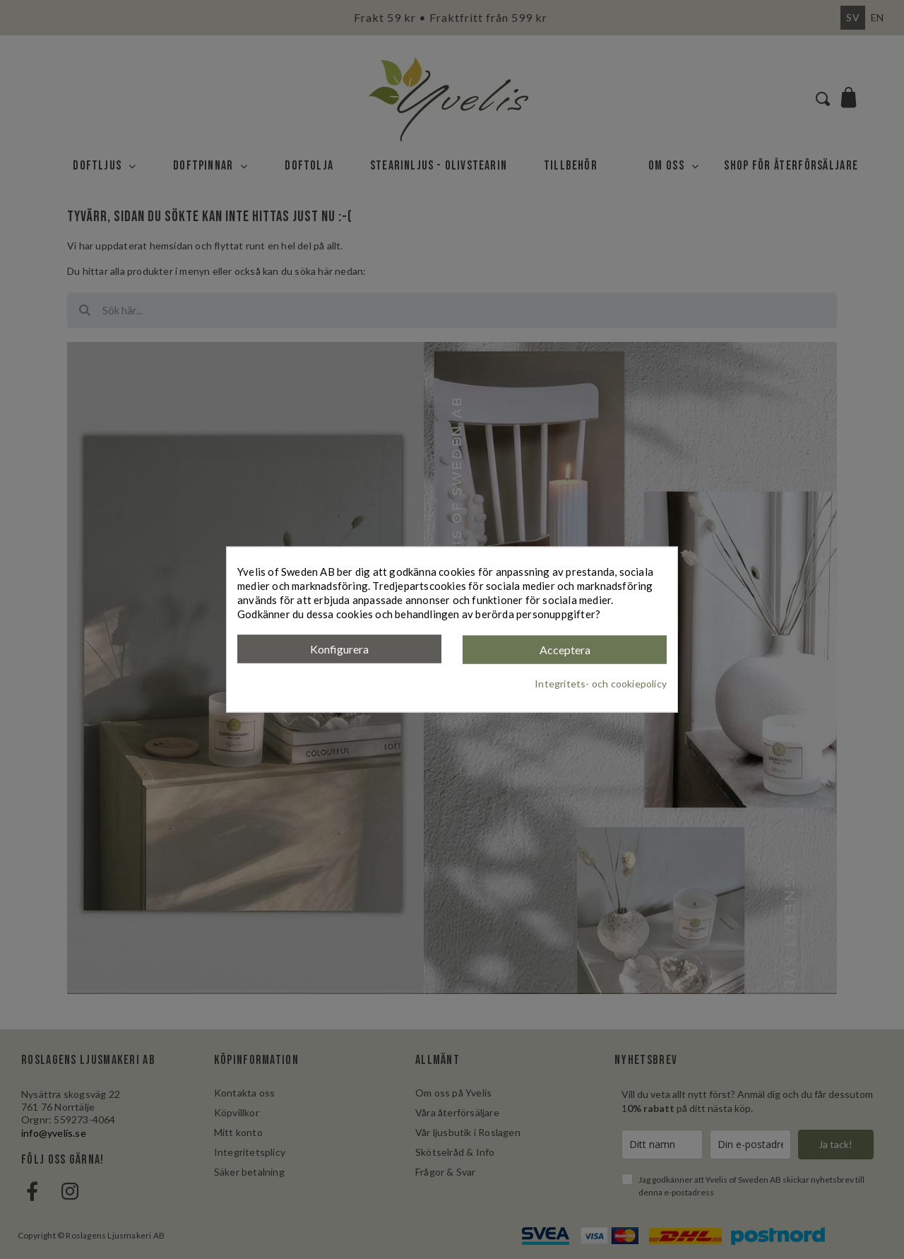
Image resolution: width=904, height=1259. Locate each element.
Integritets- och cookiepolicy (601, 683)
